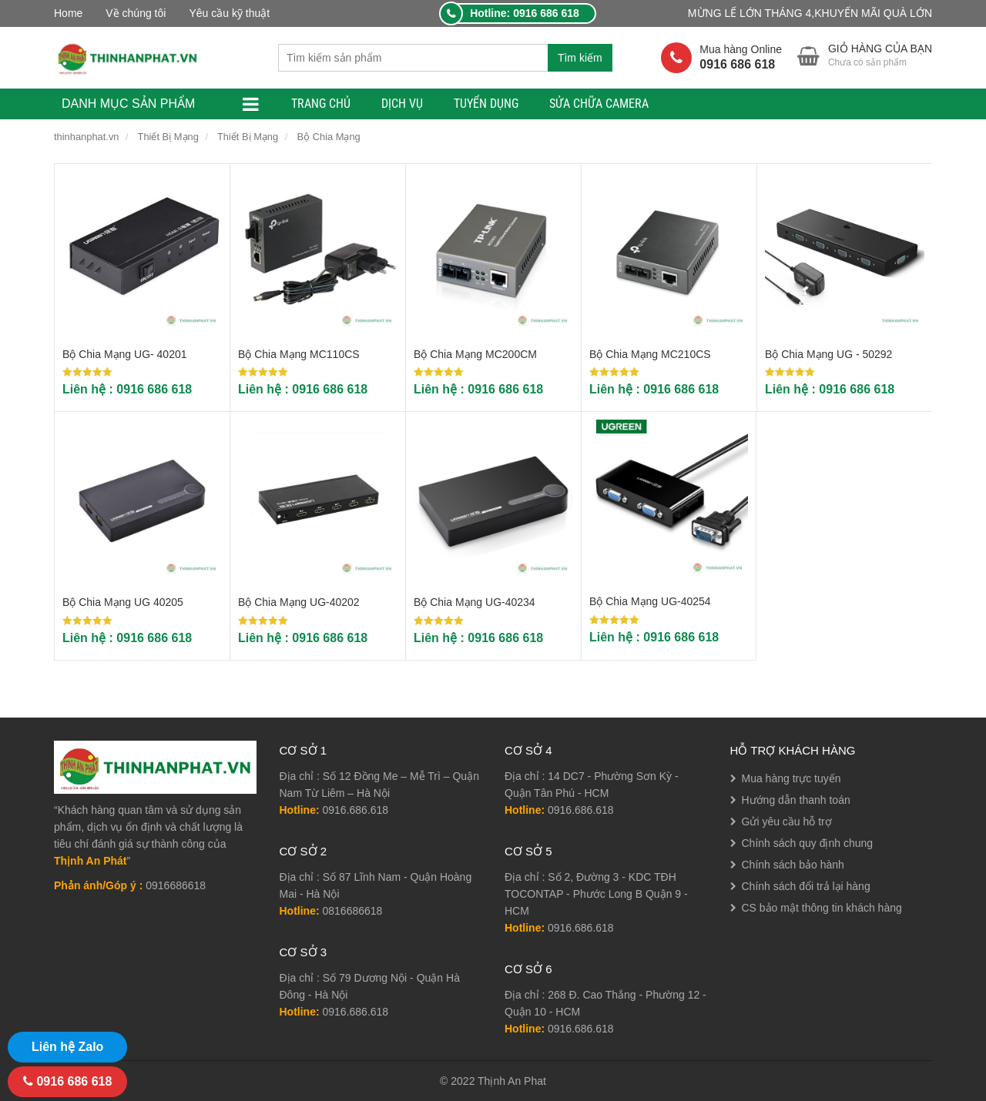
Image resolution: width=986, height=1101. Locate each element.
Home (68, 13)
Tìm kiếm (580, 58)
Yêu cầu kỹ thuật (229, 13)
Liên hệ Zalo (67, 1046)
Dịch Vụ (402, 103)
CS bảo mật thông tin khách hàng (822, 908)
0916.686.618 (356, 810)
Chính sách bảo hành (793, 864)
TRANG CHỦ (320, 103)
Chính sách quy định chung (808, 843)
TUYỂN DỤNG (486, 103)
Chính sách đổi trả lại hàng (806, 886)
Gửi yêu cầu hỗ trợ (787, 821)
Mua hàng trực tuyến (791, 778)
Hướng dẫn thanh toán (796, 800)
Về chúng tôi (136, 13)
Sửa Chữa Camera (599, 103)
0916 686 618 (67, 1081)
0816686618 (353, 911)
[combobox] (413, 58)
